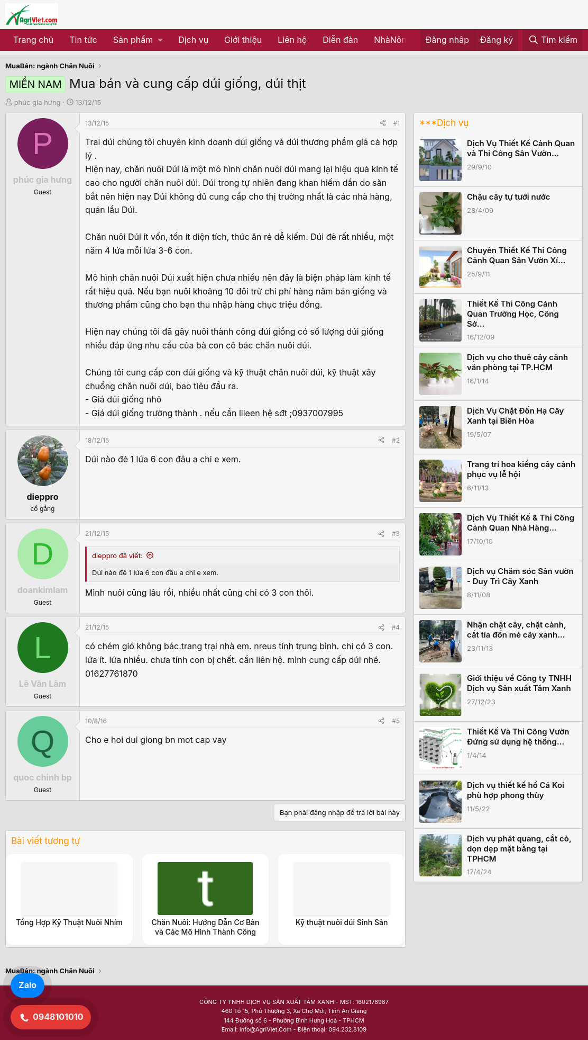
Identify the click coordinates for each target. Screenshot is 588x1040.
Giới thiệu (243, 39)
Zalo (27, 985)
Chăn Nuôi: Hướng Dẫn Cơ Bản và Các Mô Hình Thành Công (206, 927)
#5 (396, 721)
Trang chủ (33, 39)
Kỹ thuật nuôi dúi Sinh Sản (342, 922)
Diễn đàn (340, 39)
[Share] (383, 123)
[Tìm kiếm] (552, 40)
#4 (396, 627)
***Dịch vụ (443, 123)
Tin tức (83, 39)
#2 (396, 440)
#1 (396, 123)
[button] (137, 40)
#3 (396, 533)
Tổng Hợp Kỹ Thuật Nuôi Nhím (69, 922)
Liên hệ (292, 39)
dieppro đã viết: (117, 555)
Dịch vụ (193, 39)
